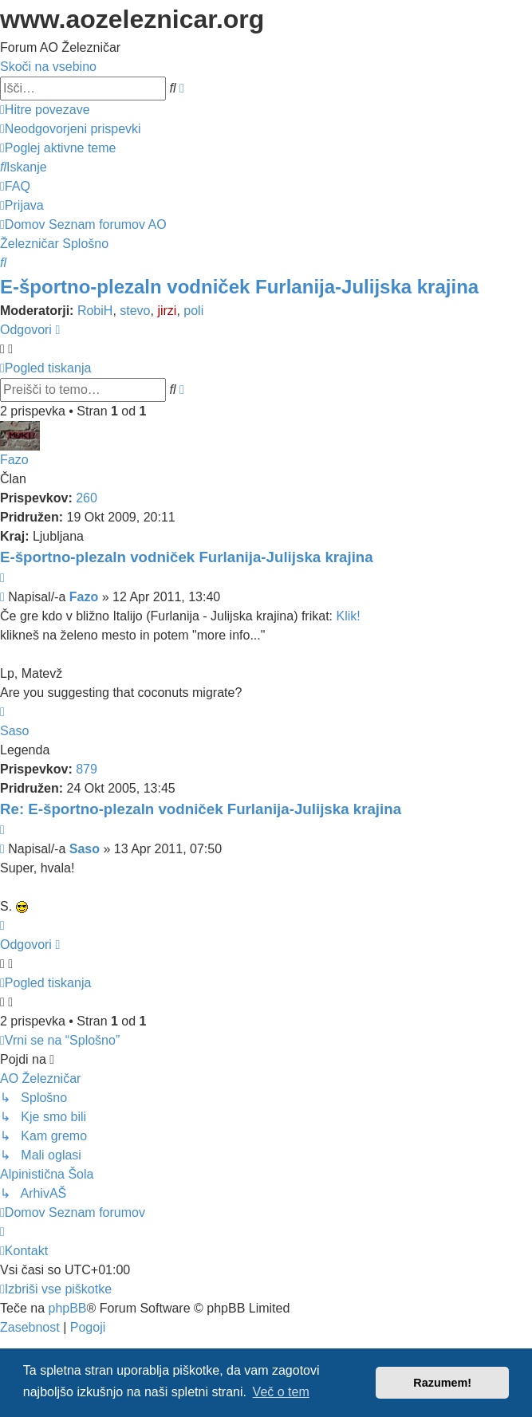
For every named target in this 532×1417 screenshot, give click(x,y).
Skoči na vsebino (48, 66)
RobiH (94, 310)
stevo (135, 310)
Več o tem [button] (281, 1392)
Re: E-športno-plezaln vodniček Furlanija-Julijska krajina (200, 809)
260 (86, 498)
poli (193, 310)
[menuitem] (70, 129)
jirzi (166, 310)
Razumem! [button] (442, 1382)
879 (86, 769)
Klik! (348, 616)
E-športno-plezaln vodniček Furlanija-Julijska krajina (239, 286)
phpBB (67, 1308)
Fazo (14, 459)
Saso (14, 731)
